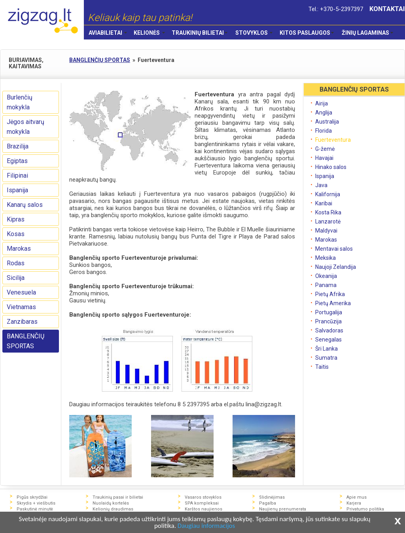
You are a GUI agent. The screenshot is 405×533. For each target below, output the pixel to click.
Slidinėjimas (272, 497)
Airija (321, 103)
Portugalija (328, 312)
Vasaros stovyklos (203, 497)
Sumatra (326, 358)
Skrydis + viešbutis (36, 503)
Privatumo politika (365, 509)
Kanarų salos (25, 204)
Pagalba (267, 503)
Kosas (16, 234)
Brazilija (17, 146)
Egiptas (17, 161)
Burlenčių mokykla (19, 102)
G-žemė (325, 149)
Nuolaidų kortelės (111, 503)
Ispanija (17, 190)
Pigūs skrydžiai (32, 497)
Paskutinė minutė (35, 509)
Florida (323, 131)
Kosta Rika (328, 212)
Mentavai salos (334, 249)
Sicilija (16, 278)
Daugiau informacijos (206, 526)
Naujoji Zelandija (335, 267)
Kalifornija (327, 194)
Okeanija (326, 276)
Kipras (16, 219)
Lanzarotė (328, 221)
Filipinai (17, 175)
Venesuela (21, 292)
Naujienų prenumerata (282, 509)
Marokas (19, 248)
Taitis (322, 367)
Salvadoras (329, 330)
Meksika (325, 258)
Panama (326, 285)
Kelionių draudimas (113, 509)
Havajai (324, 158)
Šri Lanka (326, 348)
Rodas (16, 263)
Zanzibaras (22, 321)
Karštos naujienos (203, 509)
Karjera (353, 503)
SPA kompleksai (202, 503)
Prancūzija (328, 321)
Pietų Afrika (330, 294)
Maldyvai (326, 230)
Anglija (323, 112)
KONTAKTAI (387, 9)
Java (321, 185)
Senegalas (328, 339)
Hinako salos (330, 167)
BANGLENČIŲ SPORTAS (25, 341)
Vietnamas (21, 307)
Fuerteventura (333, 140)
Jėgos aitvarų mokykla (25, 126)
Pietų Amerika (333, 303)
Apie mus (356, 497)
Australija (327, 121)
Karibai (323, 203)
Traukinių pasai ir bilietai (118, 497)
